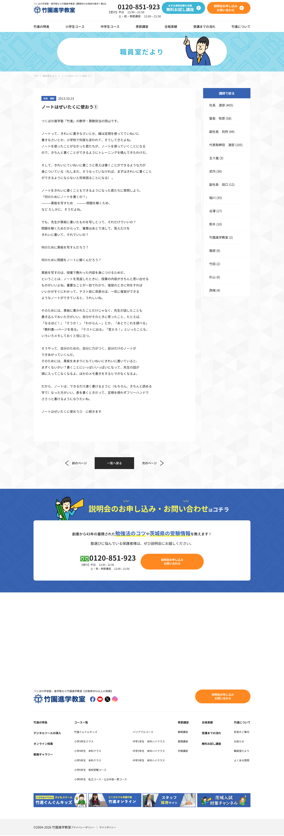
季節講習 (142, 26)
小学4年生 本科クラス (87, 751)
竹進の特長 (41, 723)
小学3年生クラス (82, 741)
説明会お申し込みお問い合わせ (174, 561)
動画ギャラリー (45, 754)
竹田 (212, 263)
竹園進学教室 (218, 237)
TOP (36, 75)
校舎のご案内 (241, 732)
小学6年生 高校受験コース (90, 770)
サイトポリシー (113, 828)
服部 (212, 250)
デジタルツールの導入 (49, 733)
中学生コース (110, 26)
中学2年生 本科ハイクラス (161, 751)
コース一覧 (78, 723)
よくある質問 (241, 760)
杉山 (212, 277)
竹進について (241, 723)
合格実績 (170, 26)
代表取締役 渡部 (221, 144)
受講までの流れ (204, 26)
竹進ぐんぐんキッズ (84, 732)
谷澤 (212, 210)
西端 (212, 290)
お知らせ (238, 741)
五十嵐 (214, 158)
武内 (212, 171)
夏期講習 (192, 741)
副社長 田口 (218, 184)
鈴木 (212, 224)
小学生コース (74, 26)
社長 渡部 (217, 105)
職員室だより (50, 75)
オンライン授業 (45, 744)
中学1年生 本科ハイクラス (161, 741)
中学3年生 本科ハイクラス (161, 760)
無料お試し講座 (215, 744)
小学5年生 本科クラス (87, 760)
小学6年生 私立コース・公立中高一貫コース (102, 779)
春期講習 (192, 732)
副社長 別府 (218, 131)
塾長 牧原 (217, 118)
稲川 (212, 197)
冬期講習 (192, 751)
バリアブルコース (153, 732)
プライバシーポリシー (85, 828)
